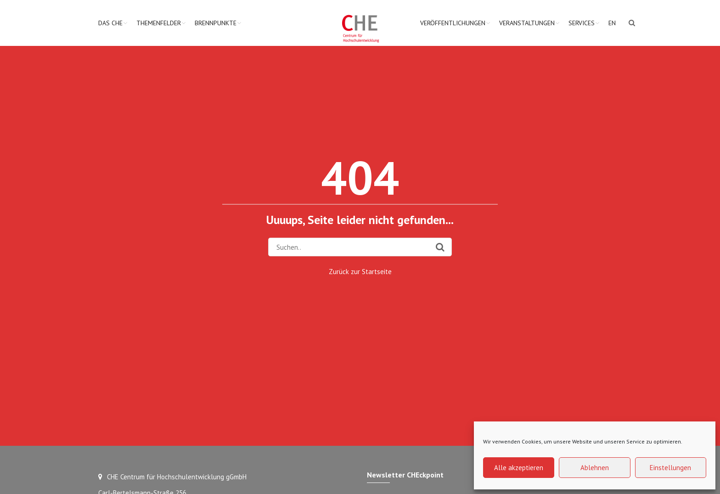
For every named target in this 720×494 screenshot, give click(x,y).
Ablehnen (594, 467)
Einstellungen (670, 467)
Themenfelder (158, 23)
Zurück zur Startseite (360, 271)
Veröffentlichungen (452, 23)
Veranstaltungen (527, 23)
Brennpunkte (215, 23)
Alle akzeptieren (518, 467)
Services (581, 23)
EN (612, 23)
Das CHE (110, 23)
